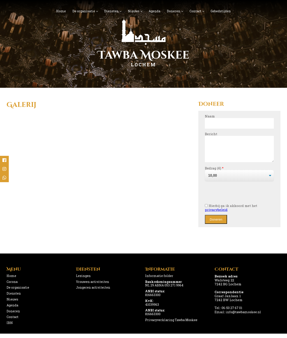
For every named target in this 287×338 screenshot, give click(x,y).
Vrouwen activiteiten (92, 286)
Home (61, 11)
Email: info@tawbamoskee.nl (238, 316)
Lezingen (83, 280)
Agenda (154, 11)
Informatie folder (159, 280)
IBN (10, 327)
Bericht (211, 134)
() (220, 172)
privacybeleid (216, 214)
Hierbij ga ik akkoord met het (231, 212)
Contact (197, 11)
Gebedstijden (221, 11)
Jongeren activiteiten (93, 292)
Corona (12, 286)
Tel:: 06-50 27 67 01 (228, 312)
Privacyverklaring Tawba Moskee (171, 324)
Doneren (175, 11)
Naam (210, 116)
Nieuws (135, 11)
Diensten (112, 11)
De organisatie (85, 11)
